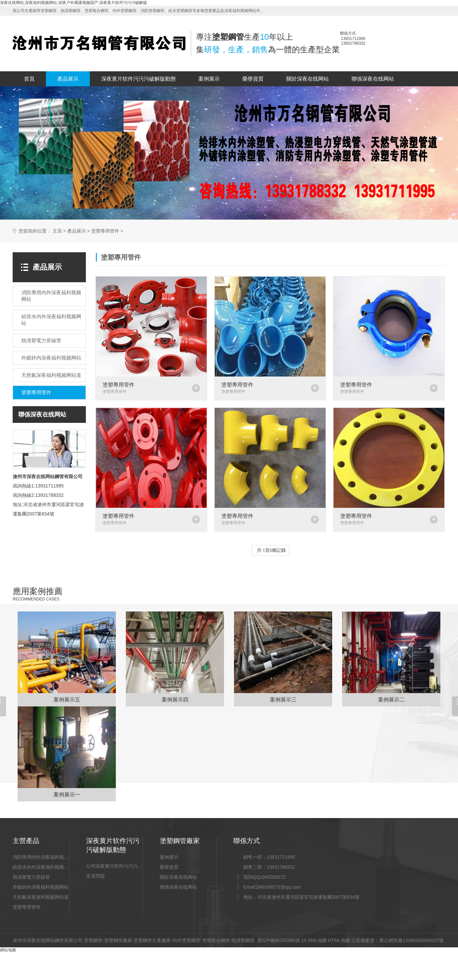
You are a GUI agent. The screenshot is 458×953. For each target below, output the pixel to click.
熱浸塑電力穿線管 (31, 877)
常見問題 (95, 876)
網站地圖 (8, 950)
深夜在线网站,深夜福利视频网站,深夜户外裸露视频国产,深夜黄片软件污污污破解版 (73, 2)
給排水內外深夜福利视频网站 (41, 867)
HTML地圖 (339, 940)
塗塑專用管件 (105, 231)
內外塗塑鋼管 (186, 940)
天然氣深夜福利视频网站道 (41, 897)
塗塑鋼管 (93, 940)
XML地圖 (317, 940)
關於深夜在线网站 (307, 79)
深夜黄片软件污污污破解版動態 (138, 79)
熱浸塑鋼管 (243, 940)
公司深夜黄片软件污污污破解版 (114, 866)
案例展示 (209, 79)
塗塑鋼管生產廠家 (152, 940)
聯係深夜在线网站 (372, 79)
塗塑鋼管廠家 (118, 940)
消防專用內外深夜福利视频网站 (41, 857)
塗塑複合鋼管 (216, 940)
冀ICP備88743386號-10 (282, 940)
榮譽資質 (253, 79)
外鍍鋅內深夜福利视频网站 (41, 887)
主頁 (57, 231)
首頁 (29, 79)
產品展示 (68, 79)
